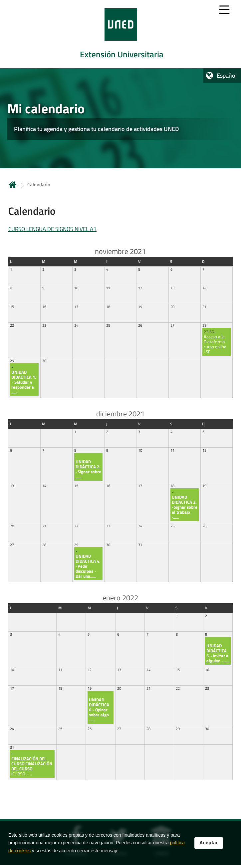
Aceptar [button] (208, 844)
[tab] (120, 34)
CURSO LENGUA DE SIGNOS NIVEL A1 (52, 229)
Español (227, 75)
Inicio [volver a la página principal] (12, 184)
